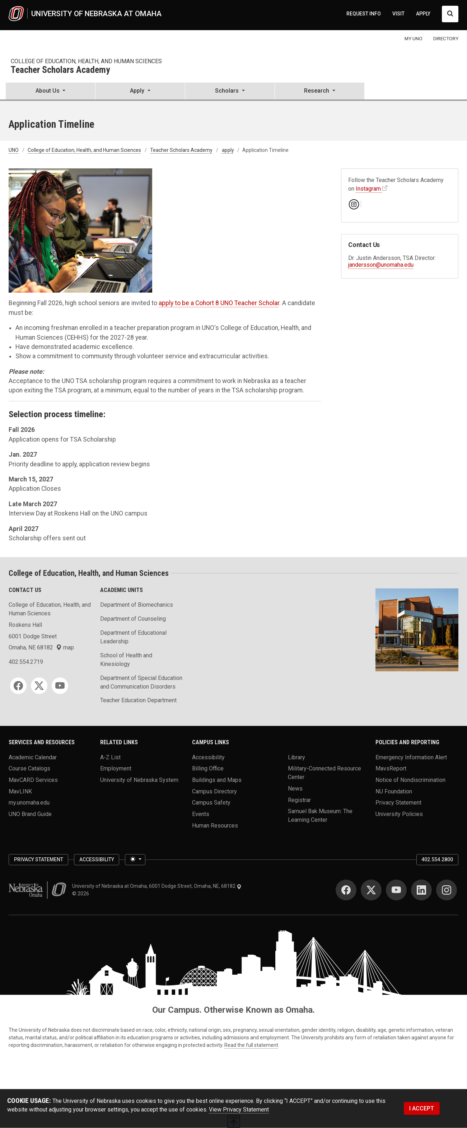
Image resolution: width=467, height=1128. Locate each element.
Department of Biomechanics (136, 604)
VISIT (398, 14)
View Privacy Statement (239, 1109)
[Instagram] (446, 890)
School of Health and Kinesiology (126, 659)
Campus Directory (214, 791)
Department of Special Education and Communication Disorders (141, 682)
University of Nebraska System (139, 779)
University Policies (399, 813)
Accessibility (208, 757)
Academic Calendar (33, 757)
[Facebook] (18, 685)
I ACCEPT (421, 1108)
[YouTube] (60, 685)
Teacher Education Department (138, 700)
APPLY (423, 14)
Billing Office (208, 768)
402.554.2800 (437, 859)
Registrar (299, 799)
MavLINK (20, 791)
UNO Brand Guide (30, 813)
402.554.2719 (26, 661)
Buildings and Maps (217, 779)
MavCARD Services (33, 779)
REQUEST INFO (363, 14)
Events (200, 813)
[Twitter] (39, 685)
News (295, 788)
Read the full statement (251, 1045)
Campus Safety (211, 802)
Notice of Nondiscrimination (410, 779)
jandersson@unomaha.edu (381, 264)
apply (228, 150)
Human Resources (215, 825)
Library (296, 757)
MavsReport (390, 768)
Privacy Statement (398, 802)
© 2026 (81, 893)
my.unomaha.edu (29, 802)
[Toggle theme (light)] (135, 860)
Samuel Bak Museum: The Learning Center (320, 815)
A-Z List (110, 757)
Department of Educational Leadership (133, 637)
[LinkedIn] (421, 890)
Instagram (368, 188)
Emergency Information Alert (411, 757)
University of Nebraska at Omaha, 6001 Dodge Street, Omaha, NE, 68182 (157, 886)
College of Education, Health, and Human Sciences (86, 61)
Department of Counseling (133, 618)
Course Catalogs (29, 768)
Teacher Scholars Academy (60, 70)
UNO (14, 150)
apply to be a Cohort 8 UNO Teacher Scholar (219, 303)
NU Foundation (393, 791)
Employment (115, 768)
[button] (50, 92)
